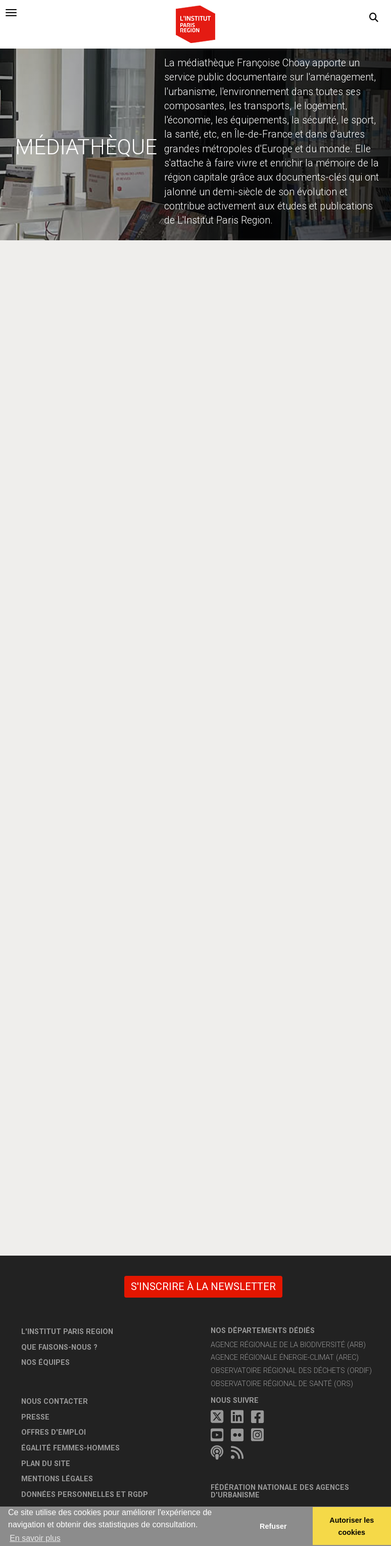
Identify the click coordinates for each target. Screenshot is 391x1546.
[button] (374, 17)
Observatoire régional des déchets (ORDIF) (291, 1370)
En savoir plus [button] (35, 1538)
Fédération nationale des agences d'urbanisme (280, 1491)
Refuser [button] (273, 1526)
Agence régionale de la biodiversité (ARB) (288, 1345)
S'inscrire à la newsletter (203, 1286)
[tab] (11, 12)
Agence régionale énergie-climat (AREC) (285, 1357)
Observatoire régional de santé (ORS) (282, 1384)
